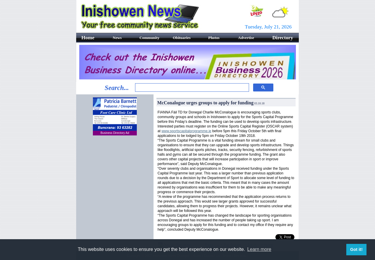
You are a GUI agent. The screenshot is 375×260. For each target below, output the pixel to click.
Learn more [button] (259, 249)
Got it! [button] (356, 249)
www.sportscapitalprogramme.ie (186, 131)
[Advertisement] (115, 176)
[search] (191, 87)
